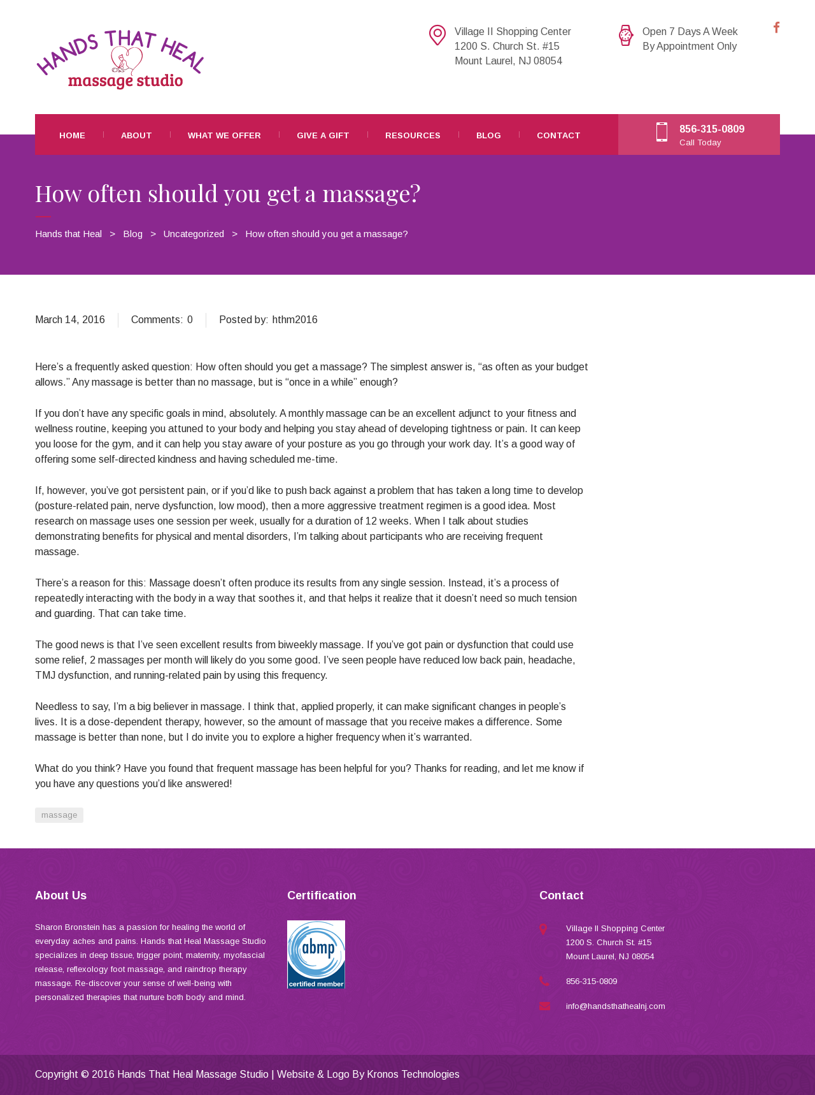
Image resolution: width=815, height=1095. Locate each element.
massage (59, 815)
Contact (559, 135)
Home (72, 135)
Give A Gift (323, 135)
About (136, 135)
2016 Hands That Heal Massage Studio (180, 1074)
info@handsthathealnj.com (615, 1006)
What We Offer (224, 135)
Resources (413, 135)
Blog (488, 135)
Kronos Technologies (413, 1074)
